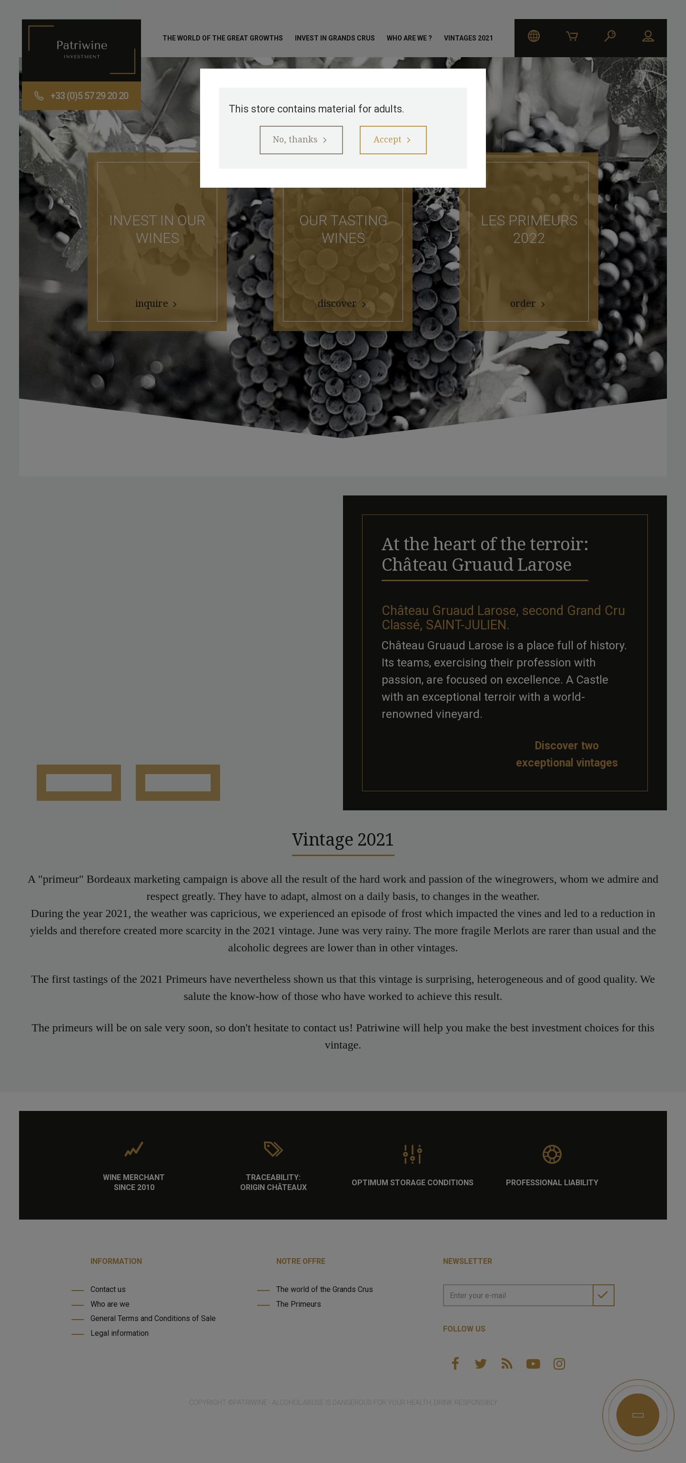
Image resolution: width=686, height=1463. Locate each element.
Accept (391, 143)
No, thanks (290, 143)
